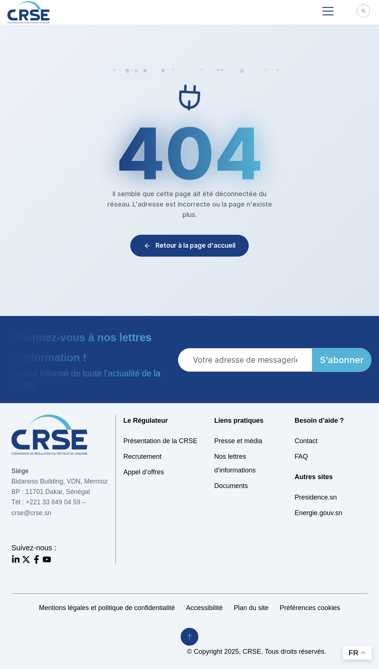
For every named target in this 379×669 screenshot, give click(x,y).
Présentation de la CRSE (160, 441)
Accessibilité (204, 608)
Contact (306, 441)
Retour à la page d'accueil (189, 245)
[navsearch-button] (363, 11)
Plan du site (251, 608)
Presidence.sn (316, 497)
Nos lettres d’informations (235, 463)
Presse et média (238, 441)
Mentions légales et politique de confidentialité (107, 608)
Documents (231, 486)
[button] (328, 12)
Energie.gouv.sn (318, 513)
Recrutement (142, 456)
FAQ (301, 456)
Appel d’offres (143, 472)
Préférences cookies (310, 608)
